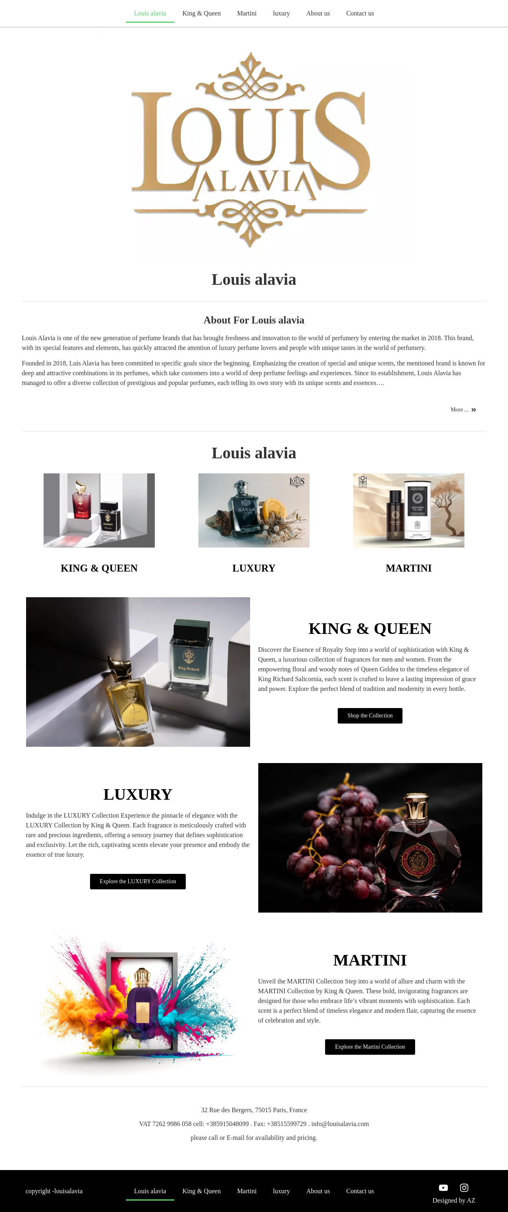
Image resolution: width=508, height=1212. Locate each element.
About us (318, 13)
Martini (247, 13)
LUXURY (253, 568)
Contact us (360, 13)
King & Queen (202, 13)
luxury (281, 13)
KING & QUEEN (99, 568)
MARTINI (409, 568)
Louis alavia (150, 13)
